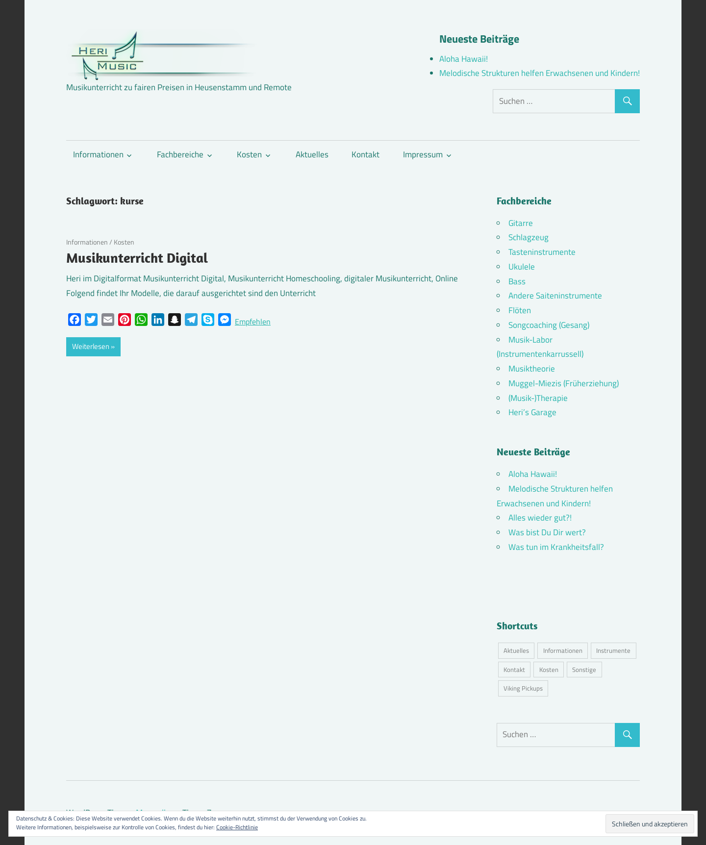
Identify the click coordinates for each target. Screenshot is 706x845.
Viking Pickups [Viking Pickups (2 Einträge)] (523, 688)
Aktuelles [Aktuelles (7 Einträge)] (516, 650)
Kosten (249, 154)
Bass (517, 281)
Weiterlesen (90, 346)
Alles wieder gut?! (540, 517)
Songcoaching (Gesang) (548, 325)
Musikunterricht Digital (137, 257)
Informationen (98, 154)
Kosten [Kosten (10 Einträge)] (548, 669)
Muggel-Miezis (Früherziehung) (563, 383)
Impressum (423, 154)
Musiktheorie (531, 368)
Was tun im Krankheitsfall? (556, 547)
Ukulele (521, 266)
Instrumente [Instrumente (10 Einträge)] (613, 650)
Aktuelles (312, 154)
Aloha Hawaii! (463, 58)
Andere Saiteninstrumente (555, 295)
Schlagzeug (528, 237)
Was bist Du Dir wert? (547, 532)
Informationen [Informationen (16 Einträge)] (562, 650)
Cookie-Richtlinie (237, 827)
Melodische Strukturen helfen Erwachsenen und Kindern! (539, 73)
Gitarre (520, 223)
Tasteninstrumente (542, 252)
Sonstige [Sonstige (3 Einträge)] (584, 669)
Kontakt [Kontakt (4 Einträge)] (514, 669)
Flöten (519, 310)
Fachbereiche (180, 154)
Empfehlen (253, 321)
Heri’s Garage (532, 412)
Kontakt (365, 154)
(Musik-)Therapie (538, 398)
